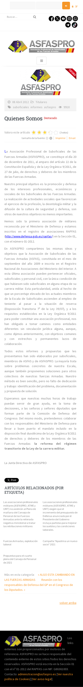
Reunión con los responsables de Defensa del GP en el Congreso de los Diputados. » (38, 585)
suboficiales (21, 107)
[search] (23, 17)
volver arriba (68, 603)
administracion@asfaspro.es (37, 674)
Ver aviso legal (42, 679)
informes (36, 107)
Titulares (41, 102)
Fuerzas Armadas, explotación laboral (20, 542)
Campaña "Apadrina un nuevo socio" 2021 (60, 542)
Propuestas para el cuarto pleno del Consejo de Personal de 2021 (19, 559)
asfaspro (50, 107)
